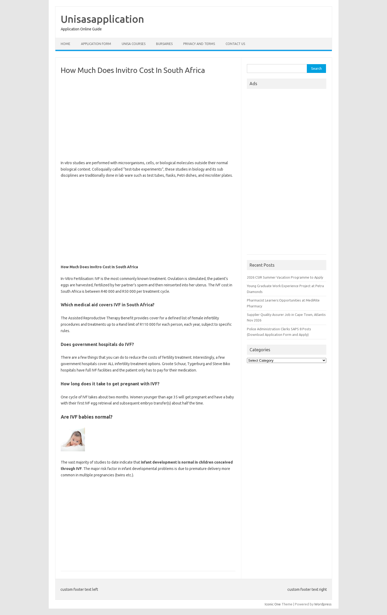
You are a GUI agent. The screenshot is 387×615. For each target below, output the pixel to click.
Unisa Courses (133, 44)
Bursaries (164, 44)
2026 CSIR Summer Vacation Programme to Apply (285, 277)
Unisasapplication (102, 18)
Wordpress (323, 604)
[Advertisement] (148, 117)
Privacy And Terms (199, 44)
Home (65, 44)
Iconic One (273, 604)
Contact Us (235, 44)
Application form (96, 44)
